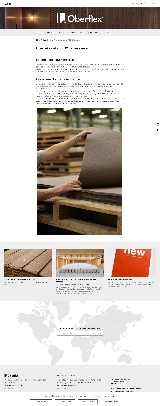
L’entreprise (43, 380)
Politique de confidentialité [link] (115, 401)
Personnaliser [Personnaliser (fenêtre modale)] (88, 401)
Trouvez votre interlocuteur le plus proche (80, 328)
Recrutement (10, 382)
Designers (72, 32)
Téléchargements (65, 382)
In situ (60, 32)
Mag (82, 32)
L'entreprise (93, 32)
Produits (50, 32)
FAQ (77, 382)
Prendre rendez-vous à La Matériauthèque (125, 388)
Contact (106, 32)
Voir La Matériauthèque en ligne (121, 391)
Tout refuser (65, 401)
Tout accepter (41, 401)
